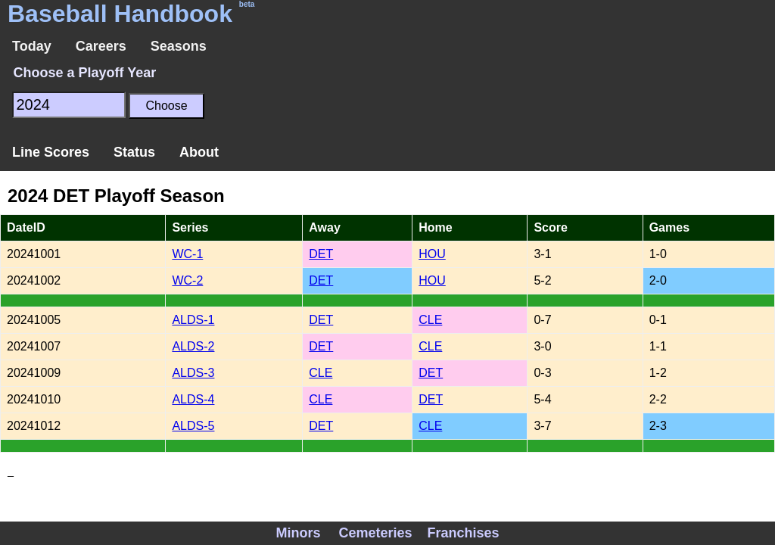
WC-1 (187, 254)
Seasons (179, 46)
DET (321, 254)
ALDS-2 (193, 346)
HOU (432, 254)
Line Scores (50, 152)
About (199, 152)
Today (31, 46)
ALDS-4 (193, 399)
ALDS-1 (193, 319)
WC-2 (187, 280)
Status (134, 152)
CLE (430, 319)
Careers (101, 46)
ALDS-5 (193, 425)
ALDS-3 (193, 372)
